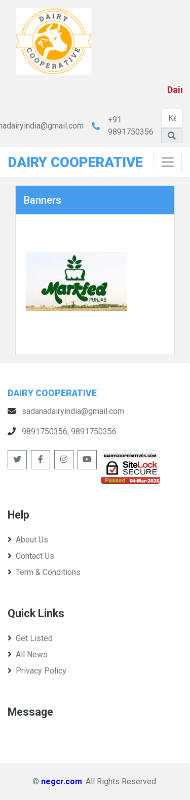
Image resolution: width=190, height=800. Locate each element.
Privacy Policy (37, 671)
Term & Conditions (44, 572)
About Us (28, 540)
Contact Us (31, 556)
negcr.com (61, 781)
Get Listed (30, 638)
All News (28, 654)
